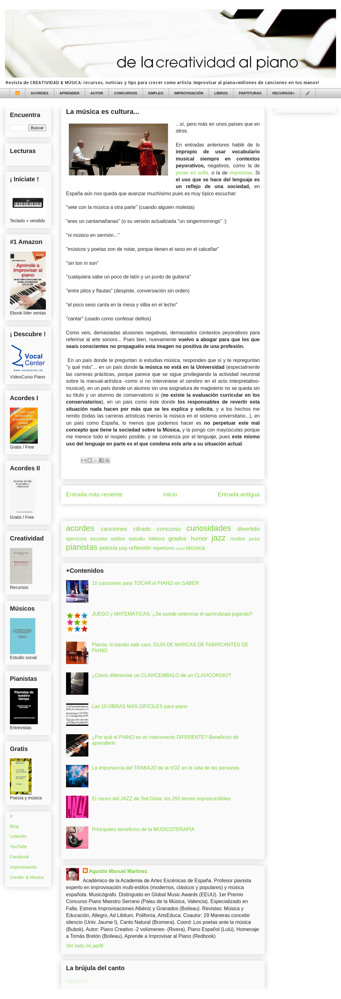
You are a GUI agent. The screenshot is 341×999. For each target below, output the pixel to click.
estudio (137, 538)
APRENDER (70, 93)
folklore (156, 538)
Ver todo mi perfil (84, 945)
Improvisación (23, 867)
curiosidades (209, 528)
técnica (195, 548)
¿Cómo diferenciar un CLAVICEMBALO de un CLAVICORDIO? (161, 675)
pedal (254, 538)
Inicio (170, 494)
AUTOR (97, 93)
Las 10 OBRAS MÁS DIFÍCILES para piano (140, 706)
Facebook (19, 856)
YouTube (18, 846)
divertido (248, 529)
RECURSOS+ (283, 93)
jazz (218, 537)
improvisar (240, 172)
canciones (113, 529)
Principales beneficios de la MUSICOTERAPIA (143, 829)
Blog (14, 826)
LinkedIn (18, 836)
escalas (99, 538)
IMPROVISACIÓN (188, 93)
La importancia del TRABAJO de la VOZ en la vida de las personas (165, 768)
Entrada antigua (239, 494)
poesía (108, 548)
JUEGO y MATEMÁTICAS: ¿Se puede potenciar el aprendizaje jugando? (172, 614)
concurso (169, 529)
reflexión (140, 548)
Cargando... (79, 980)
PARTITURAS (250, 93)
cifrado (142, 529)
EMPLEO (155, 93)
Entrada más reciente (94, 494)
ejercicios (76, 538)
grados (177, 538)
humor (199, 538)
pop (123, 548)
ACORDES (40, 93)
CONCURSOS (125, 93)
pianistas (81, 547)
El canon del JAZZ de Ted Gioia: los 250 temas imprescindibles (161, 798)
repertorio (163, 548)
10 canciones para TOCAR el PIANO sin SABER (145, 583)
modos (237, 538)
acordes (80, 528)
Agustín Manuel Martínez (118, 871)
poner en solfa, (193, 172)
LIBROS (221, 93)
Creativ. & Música (27, 877)
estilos (118, 538)
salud (180, 548)
